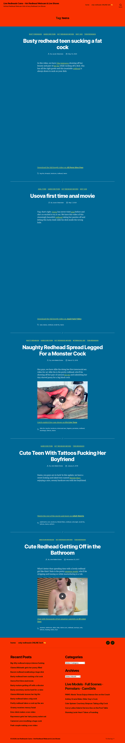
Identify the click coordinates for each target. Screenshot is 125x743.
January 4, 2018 (73, 466)
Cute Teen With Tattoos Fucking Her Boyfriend (62, 455)
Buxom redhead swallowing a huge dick (27, 671)
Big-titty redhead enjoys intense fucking (27, 662)
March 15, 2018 (73, 360)
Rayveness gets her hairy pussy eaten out (28, 716)
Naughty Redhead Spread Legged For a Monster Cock (62, 350)
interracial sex (61, 428)
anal (73, 212)
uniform (51, 523)
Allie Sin (42, 428)
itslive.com (63, 627)
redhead (76, 68)
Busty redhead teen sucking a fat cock (62, 43)
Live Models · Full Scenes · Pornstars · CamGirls (85, 685)
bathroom (49, 627)
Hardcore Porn (49, 34)
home (87, 5)
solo (81, 627)
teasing (47, 629)
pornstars (75, 428)
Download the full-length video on (60, 167)
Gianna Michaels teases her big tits (25, 694)
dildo (54, 627)
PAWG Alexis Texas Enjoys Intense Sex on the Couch (88, 694)
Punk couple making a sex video (24, 725)
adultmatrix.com (45, 521)
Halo (58, 627)
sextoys (76, 627)
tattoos (49, 430)
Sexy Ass (79, 34)
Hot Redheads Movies (65, 34)
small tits (56, 325)
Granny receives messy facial (23, 707)
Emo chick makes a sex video (23, 711)
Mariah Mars (75, 477)
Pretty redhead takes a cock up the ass (27, 703)
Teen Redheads (90, 34)
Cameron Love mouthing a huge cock (26, 720)
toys (56, 629)
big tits (56, 66)
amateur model (71, 571)
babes (45, 325)
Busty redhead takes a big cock (24, 698)
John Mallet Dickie (57, 360)
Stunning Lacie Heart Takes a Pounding (82, 712)
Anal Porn (42, 189)
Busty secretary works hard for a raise (27, 689)
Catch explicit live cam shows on (57, 422)
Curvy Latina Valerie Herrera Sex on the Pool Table (87, 707)
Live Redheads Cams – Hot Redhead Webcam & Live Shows (38, 738)
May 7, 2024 (73, 202)
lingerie (69, 428)
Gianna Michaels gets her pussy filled (26, 667)
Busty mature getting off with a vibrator (27, 685)
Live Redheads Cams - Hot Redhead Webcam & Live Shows (31, 3)
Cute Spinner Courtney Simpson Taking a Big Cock (87, 703)
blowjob (47, 173)
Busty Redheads (35, 34)
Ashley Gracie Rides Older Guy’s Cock (81, 698)
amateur (42, 627)
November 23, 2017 (72, 559)
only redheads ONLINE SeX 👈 (102, 5)
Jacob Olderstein (57, 54)
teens (65, 173)
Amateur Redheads (46, 539)
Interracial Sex (79, 340)
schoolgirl (75, 521)
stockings (43, 430)
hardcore (54, 173)
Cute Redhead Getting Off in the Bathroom (62, 549)
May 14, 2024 (72, 54)
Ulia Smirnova (63, 63)
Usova (54, 212)
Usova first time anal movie (62, 195)
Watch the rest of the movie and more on (61, 515)
